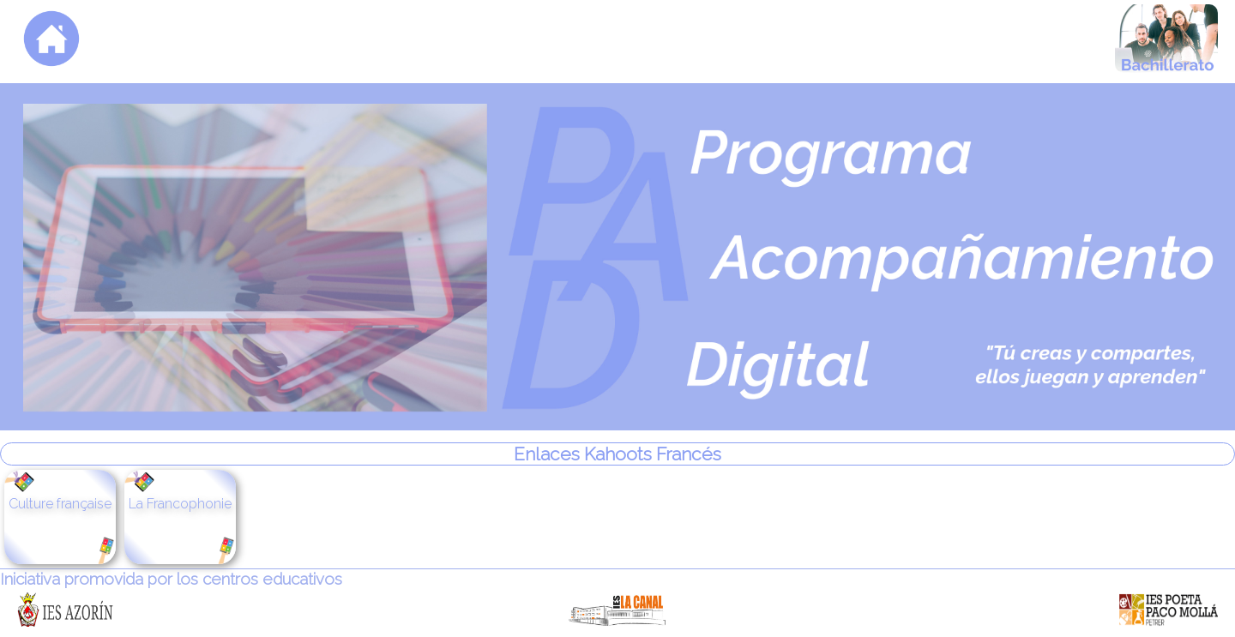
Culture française (60, 504)
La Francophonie (180, 504)
